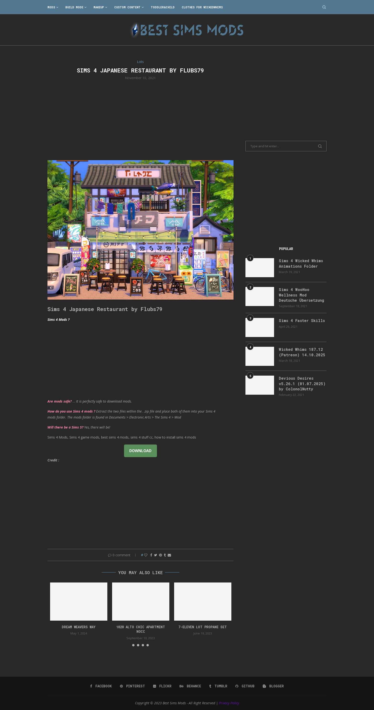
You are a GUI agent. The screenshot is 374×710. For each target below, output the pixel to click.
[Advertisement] (140, 119)
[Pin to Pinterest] (160, 555)
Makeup (99, 7)
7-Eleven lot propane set (202, 627)
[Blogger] (273, 686)
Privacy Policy (229, 703)
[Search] (324, 7)
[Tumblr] (218, 686)
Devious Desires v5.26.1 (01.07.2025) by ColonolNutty (302, 383)
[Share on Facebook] (151, 555)
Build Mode (74, 7)
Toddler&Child (163, 7)
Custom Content (127, 7)
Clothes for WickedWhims (202, 7)
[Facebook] (101, 686)
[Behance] (190, 686)
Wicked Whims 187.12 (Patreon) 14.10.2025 (302, 352)
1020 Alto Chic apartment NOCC (140, 629)
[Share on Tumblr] (165, 555)
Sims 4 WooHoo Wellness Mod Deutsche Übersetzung (301, 295)
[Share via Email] (169, 555)
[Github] (245, 686)
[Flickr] (162, 686)
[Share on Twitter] (155, 555)
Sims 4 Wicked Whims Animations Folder (301, 263)
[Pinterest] (132, 686)
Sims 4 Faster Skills (302, 320)
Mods (51, 7)
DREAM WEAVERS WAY (78, 627)
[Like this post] (145, 555)
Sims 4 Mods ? (58, 319)
